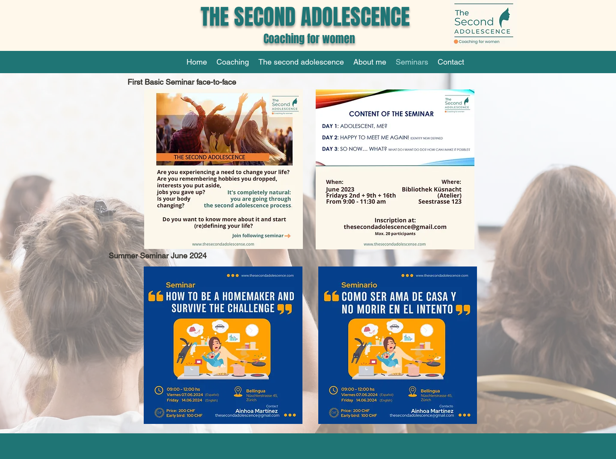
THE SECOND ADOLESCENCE (305, 17)
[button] (233, 61)
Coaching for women (305, 38)
